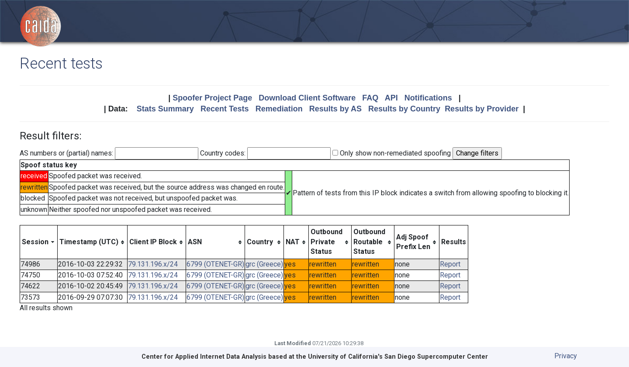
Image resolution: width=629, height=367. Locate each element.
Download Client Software (307, 97)
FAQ (370, 97)
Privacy (565, 356)
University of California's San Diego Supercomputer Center (398, 356)
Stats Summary (165, 108)
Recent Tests (224, 108)
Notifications (428, 97)
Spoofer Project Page (212, 97)
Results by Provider (481, 108)
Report (450, 264)
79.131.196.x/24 (153, 264)
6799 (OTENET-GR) (215, 264)
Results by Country (404, 108)
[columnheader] (39, 242)
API (391, 97)
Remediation (279, 108)
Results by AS (335, 108)
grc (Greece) (264, 264)
